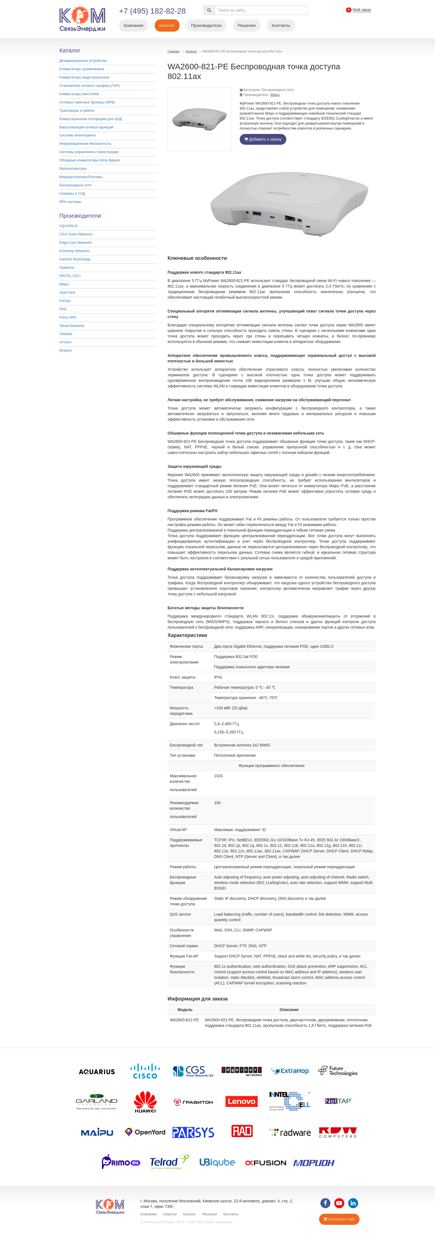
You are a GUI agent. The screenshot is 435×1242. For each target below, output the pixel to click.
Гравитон (66, 268)
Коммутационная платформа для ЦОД (90, 119)
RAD (63, 309)
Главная (173, 51)
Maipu (64, 284)
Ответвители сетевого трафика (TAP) (89, 86)
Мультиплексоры (73, 169)
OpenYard (67, 292)
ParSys (65, 301)
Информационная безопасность (85, 144)
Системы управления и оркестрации (88, 152)
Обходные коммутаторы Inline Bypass (89, 160)
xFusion (65, 342)
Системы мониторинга (77, 135)
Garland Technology (74, 259)
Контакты (281, 25)
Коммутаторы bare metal (79, 94)
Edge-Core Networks (75, 243)
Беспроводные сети (75, 185)
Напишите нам (339, 1219)
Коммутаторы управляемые (81, 69)
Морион (65, 350)
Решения (247, 25)
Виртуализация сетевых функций (86, 127)
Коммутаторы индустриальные (84, 77)
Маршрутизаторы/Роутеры (80, 177)
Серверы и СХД (72, 193)
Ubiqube (65, 334)
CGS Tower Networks (76, 234)
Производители (206, 25)
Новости (170, 1214)
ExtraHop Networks (74, 251)
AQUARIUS (68, 226)
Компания (133, 25)
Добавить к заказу (263, 139)
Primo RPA (67, 317)
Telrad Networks (71, 326)
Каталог (167, 25)
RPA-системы (70, 202)
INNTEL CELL (70, 276)
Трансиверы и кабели (76, 111)
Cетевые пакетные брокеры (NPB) (87, 102)
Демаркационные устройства (83, 61)
